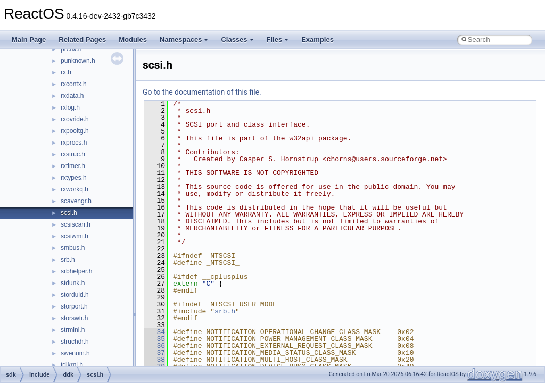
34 (154, 332)
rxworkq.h (74, 189)
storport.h (74, 306)
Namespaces (184, 40)
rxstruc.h (73, 154)
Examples (317, 40)
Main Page (29, 40)
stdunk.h (73, 283)
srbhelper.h (76, 271)
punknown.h (78, 60)
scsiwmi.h (74, 236)
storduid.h (75, 294)
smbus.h (73, 248)
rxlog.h (70, 107)
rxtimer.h (73, 166)
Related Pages (82, 40)
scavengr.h (76, 201)
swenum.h (75, 353)
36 (154, 346)
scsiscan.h (75, 224)
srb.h (68, 259)
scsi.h (69, 213)
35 (154, 339)
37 (154, 352)
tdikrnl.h (72, 365)
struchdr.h (75, 341)
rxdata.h (72, 95)
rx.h (66, 72)
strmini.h (73, 330)
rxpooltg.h (75, 131)
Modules (133, 40)
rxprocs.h (74, 142)
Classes (237, 40)
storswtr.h (74, 318)
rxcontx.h (74, 84)
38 (154, 359)
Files (278, 40)
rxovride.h (75, 119)
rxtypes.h (74, 177)
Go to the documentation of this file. (202, 92)
